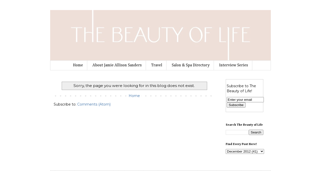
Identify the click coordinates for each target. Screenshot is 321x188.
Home (78, 65)
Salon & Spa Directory (191, 65)
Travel (156, 65)
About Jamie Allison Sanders (117, 65)
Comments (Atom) (94, 104)
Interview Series (233, 65)
